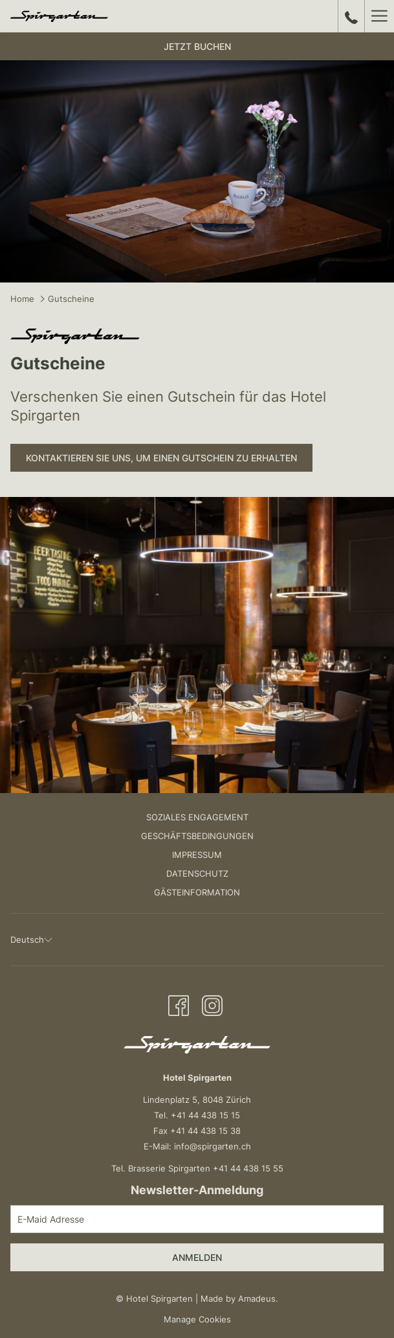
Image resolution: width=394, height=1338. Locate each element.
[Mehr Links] (379, 16)
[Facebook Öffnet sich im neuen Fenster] (178, 1004)
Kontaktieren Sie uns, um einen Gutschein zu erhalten (161, 457)
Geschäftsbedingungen (197, 836)
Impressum (197, 854)
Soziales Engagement (197, 817)
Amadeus (257, 1298)
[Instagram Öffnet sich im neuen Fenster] (212, 1004)
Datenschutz (197, 873)
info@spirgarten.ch (212, 1146)
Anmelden (197, 1257)
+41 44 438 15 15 (205, 1115)
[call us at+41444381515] (351, 16)
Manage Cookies (197, 1319)
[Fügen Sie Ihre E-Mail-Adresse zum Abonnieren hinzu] (197, 1219)
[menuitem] (197, 818)
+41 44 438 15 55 (248, 1168)
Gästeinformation (197, 892)
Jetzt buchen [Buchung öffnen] (197, 46)
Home (22, 299)
